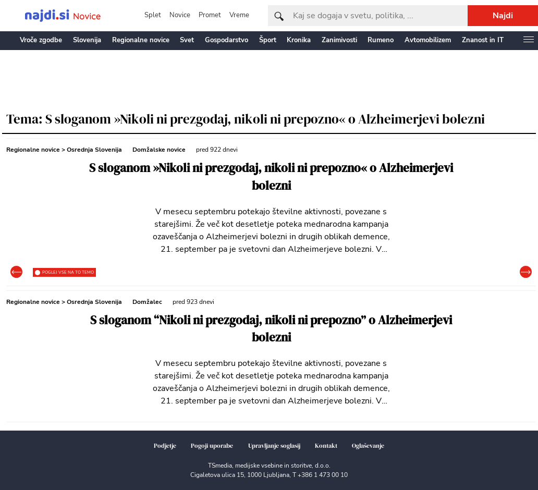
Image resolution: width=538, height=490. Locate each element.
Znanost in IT (483, 40)
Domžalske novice (159, 149)
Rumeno (381, 40)
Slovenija (87, 40)
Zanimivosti (339, 40)
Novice (179, 15)
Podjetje (165, 446)
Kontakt (326, 446)
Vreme (239, 15)
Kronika (299, 40)
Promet (210, 15)
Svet (187, 40)
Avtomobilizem (428, 40)
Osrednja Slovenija (94, 149)
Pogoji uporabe (212, 446)
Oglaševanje (368, 446)
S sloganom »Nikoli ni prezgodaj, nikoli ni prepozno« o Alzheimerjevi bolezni (271, 177)
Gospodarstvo (226, 40)
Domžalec (147, 302)
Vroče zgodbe (41, 40)
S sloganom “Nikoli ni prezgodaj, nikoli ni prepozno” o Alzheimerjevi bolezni (271, 329)
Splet (152, 15)
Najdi (503, 15)
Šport (267, 40)
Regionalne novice (140, 40)
